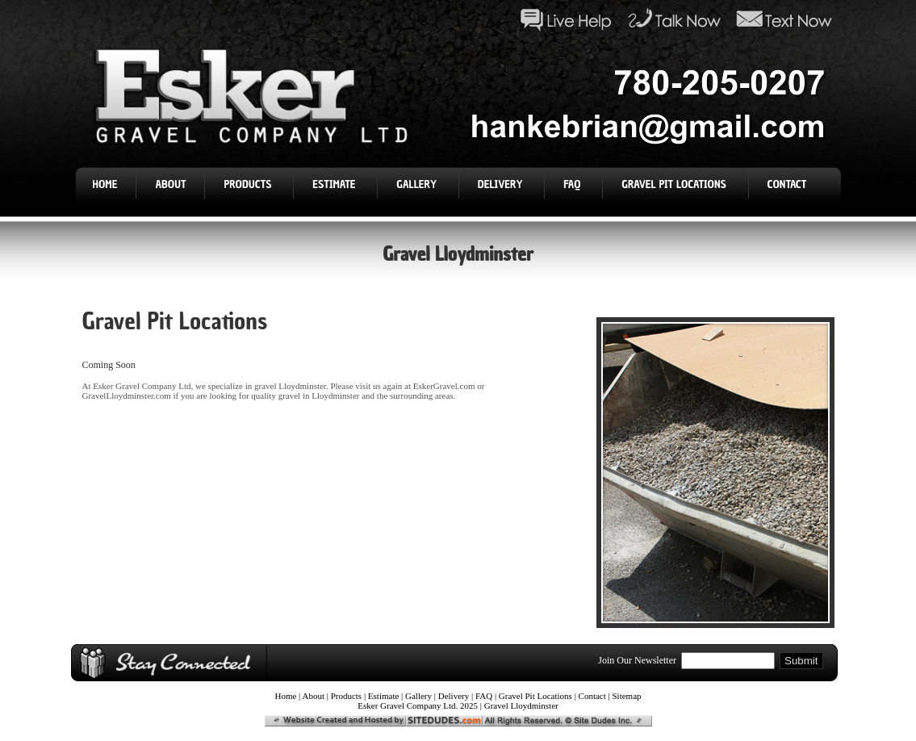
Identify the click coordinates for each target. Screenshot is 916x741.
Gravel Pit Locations (675, 184)
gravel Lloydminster (290, 386)
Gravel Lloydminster (521, 705)
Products (249, 184)
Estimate (335, 184)
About (170, 184)
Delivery (501, 184)
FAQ (573, 184)
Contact (789, 184)
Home (105, 184)
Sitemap (627, 696)
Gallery (417, 184)
